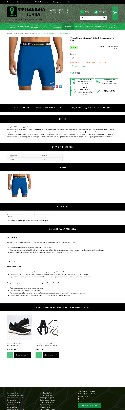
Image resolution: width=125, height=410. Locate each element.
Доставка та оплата (24, 2)
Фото (63, 108)
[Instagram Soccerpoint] (81, 401)
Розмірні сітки (58, 2)
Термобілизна (45, 407)
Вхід (84, 12)
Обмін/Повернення (42, 2)
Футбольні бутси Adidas (15, 398)
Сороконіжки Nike (13, 402)
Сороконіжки (11, 400)
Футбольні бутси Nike (15, 395)
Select (44, 156)
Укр (102, 7)
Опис (26, 108)
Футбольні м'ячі (46, 393)
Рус (106, 7)
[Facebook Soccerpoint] (78, 401)
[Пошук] (93, 18)
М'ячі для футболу (47, 402)
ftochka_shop (83, 396)
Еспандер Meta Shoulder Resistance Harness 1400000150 (47, 344)
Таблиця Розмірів (79, 66)
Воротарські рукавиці (48, 400)
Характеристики (44, 108)
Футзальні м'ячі (46, 395)
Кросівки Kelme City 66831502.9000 (14, 344)
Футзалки (10, 405)
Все (16, 108)
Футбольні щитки (46, 405)
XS (73, 58)
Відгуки (76, 108)
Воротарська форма (47, 398)
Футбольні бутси (13, 393)
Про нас (10, 2)
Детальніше (21, 355)
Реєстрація (100, 12)
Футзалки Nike (12, 407)
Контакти (71, 2)
